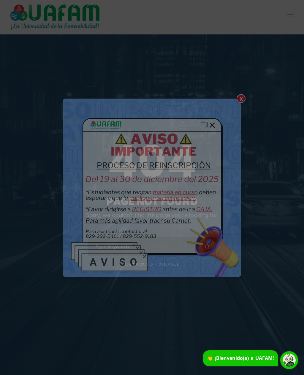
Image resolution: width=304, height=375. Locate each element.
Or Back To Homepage (152, 264)
